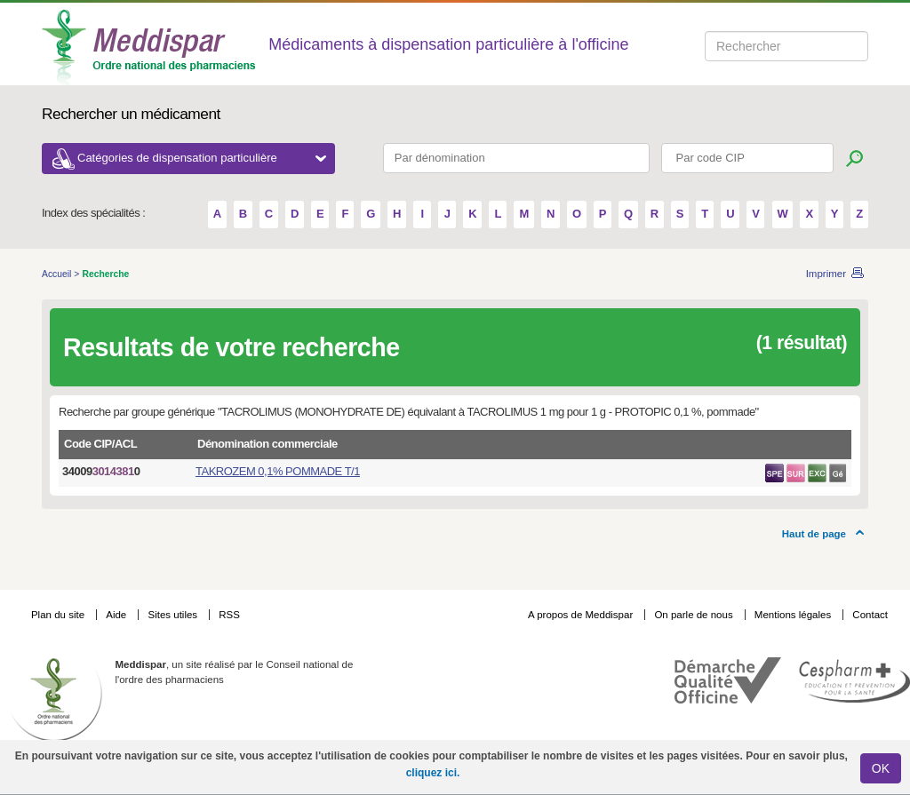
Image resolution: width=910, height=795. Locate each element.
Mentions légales (794, 614)
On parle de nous (693, 614)
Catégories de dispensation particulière (201, 157)
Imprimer (826, 273)
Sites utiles (174, 614)
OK (881, 768)
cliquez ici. (433, 773)
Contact (870, 614)
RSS (229, 614)
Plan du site (59, 614)
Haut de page (814, 534)
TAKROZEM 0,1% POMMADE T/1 (278, 471)
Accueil (58, 274)
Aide (117, 614)
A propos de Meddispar (580, 614)
